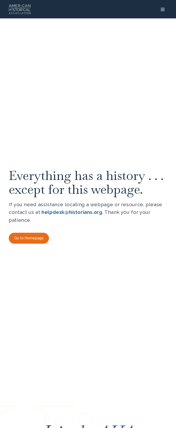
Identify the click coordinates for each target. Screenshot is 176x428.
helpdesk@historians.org (72, 212)
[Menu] (162, 9)
